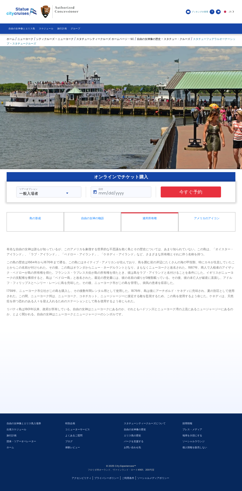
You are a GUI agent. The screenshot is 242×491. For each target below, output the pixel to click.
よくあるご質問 (73, 435)
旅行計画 (62, 28)
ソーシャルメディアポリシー (153, 478)
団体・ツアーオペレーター (21, 441)
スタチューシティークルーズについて (145, 423)
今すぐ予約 (190, 192)
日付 (101, 189)
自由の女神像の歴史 (135, 429)
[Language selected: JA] (229, 11)
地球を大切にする (192, 435)
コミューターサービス (77, 429)
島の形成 (35, 218)
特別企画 (70, 423)
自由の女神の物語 (92, 218)
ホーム (10, 447)
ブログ (69, 441)
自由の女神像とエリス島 (22, 28)
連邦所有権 (150, 218)
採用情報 (187, 423)
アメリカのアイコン (207, 218)
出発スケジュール (16, 429)
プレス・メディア (192, 429)
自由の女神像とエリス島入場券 (24, 423)
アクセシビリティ (81, 478)
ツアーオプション (28, 189)
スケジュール (46, 28)
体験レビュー (72, 447)
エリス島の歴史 (132, 435)
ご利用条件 (128, 478)
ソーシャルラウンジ (193, 441)
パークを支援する (133, 441)
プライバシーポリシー (106, 478)
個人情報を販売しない (194, 447)
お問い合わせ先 (132, 447)
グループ (75, 28)
